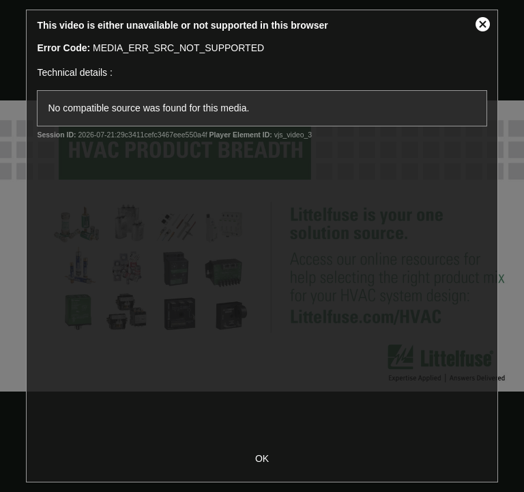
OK (262, 458)
